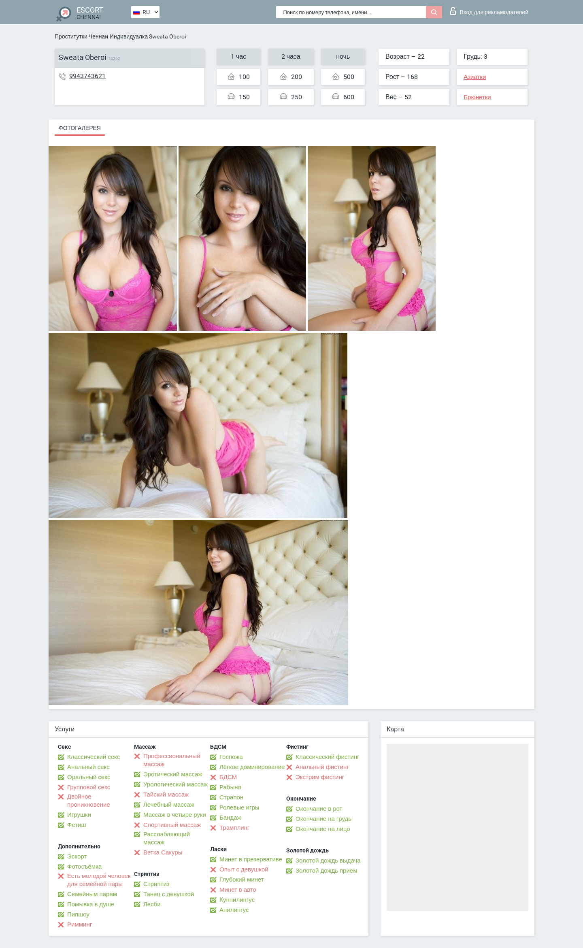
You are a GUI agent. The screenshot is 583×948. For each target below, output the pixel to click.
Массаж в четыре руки (174, 814)
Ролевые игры (239, 807)
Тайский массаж (166, 794)
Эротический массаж (172, 774)
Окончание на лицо (323, 829)
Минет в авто (237, 889)
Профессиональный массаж (171, 760)
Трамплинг (234, 827)
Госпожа (231, 757)
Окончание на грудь (323, 818)
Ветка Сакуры (162, 852)
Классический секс (93, 757)
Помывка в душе (90, 904)
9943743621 (87, 76)
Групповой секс (88, 787)
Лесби (152, 904)
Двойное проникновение (88, 800)
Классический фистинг (327, 757)
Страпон (231, 797)
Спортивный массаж (172, 825)
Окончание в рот (319, 808)
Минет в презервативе (250, 859)
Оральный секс (88, 777)
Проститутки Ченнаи (81, 36)
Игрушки (79, 814)
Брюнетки (477, 97)
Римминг (79, 924)
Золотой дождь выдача (328, 860)
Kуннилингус (237, 899)
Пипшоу (78, 914)
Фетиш (76, 825)
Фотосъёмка (84, 866)
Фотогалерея (80, 128)
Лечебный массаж (168, 804)
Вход (489, 10)
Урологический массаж (175, 784)
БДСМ (228, 777)
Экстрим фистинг (320, 777)
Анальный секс (88, 767)
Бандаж (230, 817)
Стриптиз (156, 884)
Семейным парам (92, 894)
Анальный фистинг (322, 767)
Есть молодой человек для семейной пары (98, 880)
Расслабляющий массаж (166, 838)
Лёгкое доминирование (252, 767)
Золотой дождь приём (326, 870)
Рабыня (230, 787)
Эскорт (77, 856)
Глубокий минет (241, 879)
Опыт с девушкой (243, 869)
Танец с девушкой (168, 894)
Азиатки (475, 77)
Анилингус (234, 910)
